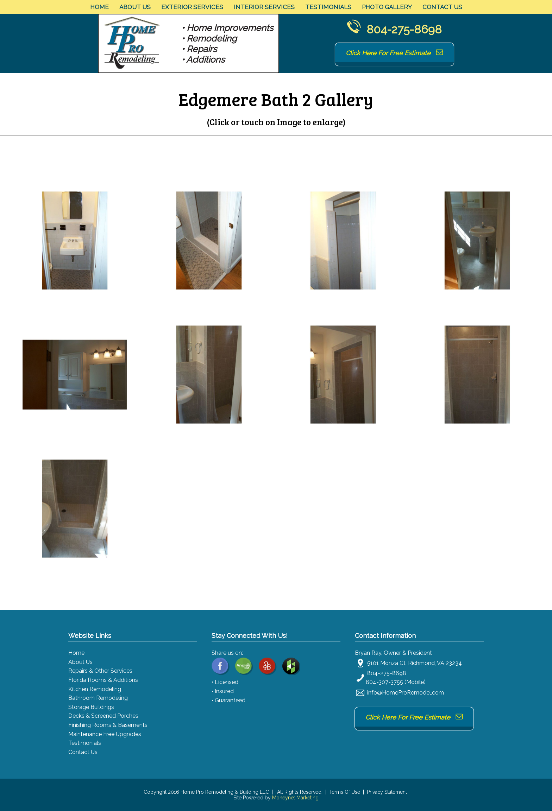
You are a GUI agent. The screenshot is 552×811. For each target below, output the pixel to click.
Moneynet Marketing (295, 797)
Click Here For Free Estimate (394, 53)
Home (99, 7)
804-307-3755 (384, 682)
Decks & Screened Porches (103, 715)
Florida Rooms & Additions (103, 680)
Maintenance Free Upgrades (104, 734)
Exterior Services (192, 7)
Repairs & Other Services (100, 670)
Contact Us (442, 7)
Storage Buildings (91, 707)
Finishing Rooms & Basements (108, 725)
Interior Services (264, 7)
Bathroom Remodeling (98, 698)
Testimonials (328, 7)
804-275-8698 (404, 29)
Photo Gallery (387, 7)
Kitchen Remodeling (94, 689)
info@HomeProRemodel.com (405, 692)
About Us (135, 7)
